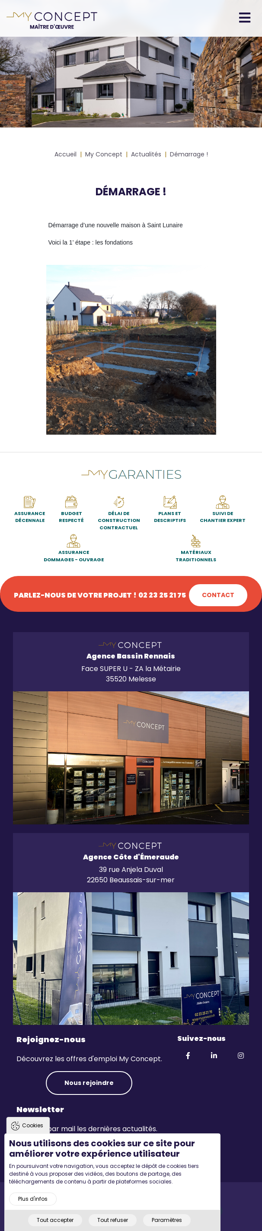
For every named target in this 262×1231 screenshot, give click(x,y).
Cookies (32, 1125)
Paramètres (167, 1220)
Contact (218, 595)
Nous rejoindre (89, 1082)
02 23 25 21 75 (162, 595)
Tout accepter (55, 1220)
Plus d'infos (33, 1198)
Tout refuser (112, 1220)
